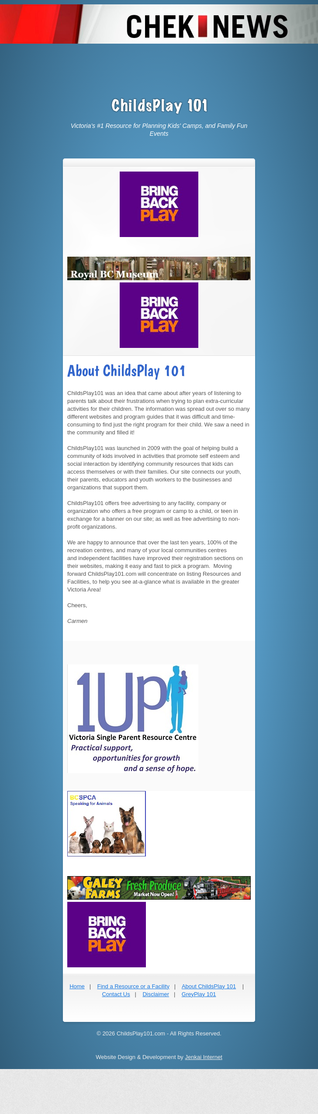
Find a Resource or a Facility (133, 986)
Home (77, 986)
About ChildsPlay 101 (209, 986)
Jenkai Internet (203, 1057)
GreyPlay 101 (199, 994)
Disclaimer (155, 994)
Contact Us (116, 994)
